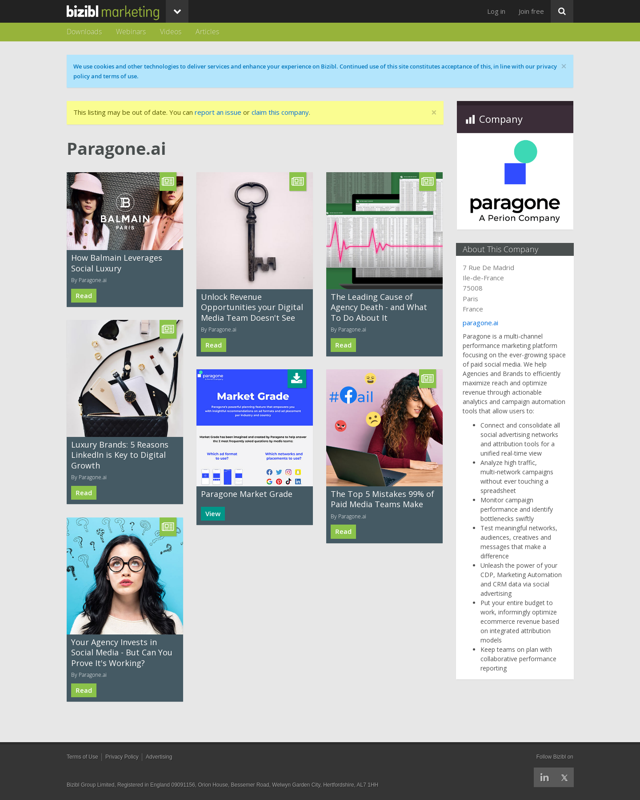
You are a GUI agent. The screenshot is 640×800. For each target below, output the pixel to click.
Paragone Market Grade (246, 494)
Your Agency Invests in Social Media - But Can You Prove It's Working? (121, 652)
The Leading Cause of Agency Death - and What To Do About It (379, 307)
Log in (496, 11)
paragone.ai (481, 322)
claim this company (280, 112)
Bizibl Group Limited (90, 785)
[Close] (434, 113)
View (212, 513)
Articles (207, 31)
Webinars (131, 31)
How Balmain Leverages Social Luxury (116, 262)
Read (84, 295)
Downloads (84, 31)
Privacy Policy (122, 757)
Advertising (159, 757)
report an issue (218, 112)
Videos (170, 31)
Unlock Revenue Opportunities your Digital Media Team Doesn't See (252, 307)
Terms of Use (82, 757)
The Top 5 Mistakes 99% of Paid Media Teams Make (382, 499)
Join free (531, 11)
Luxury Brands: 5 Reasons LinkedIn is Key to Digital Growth (119, 455)
